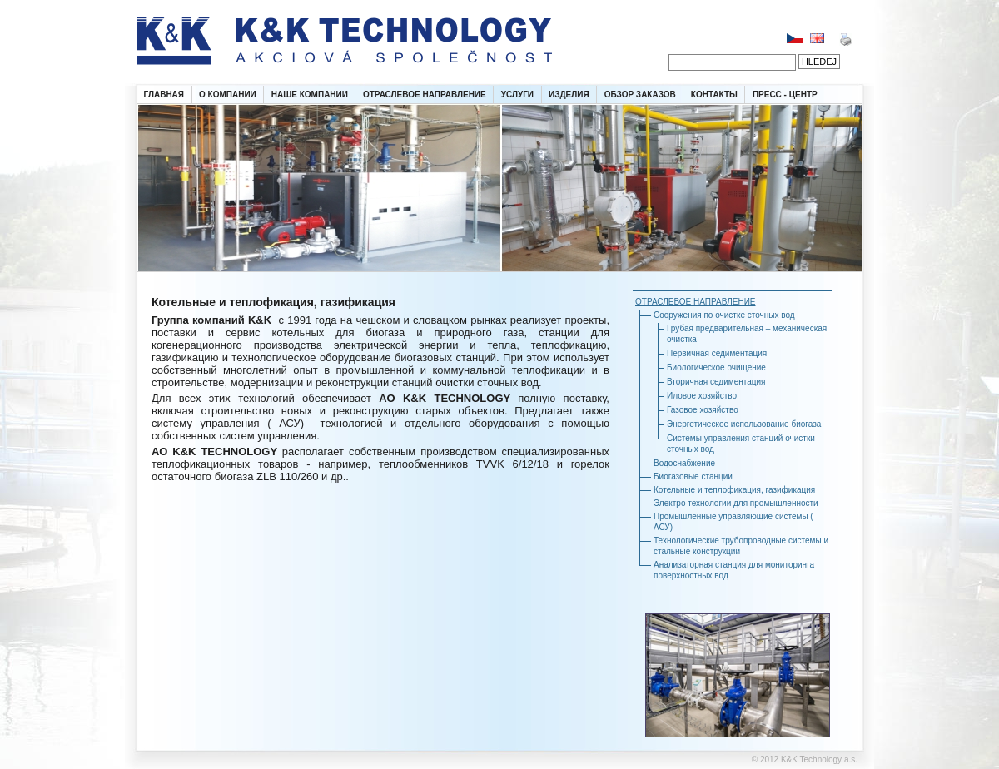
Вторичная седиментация (716, 381)
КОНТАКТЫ (714, 94)
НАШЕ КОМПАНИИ (309, 94)
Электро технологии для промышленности (736, 503)
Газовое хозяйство (702, 409)
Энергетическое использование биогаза (744, 424)
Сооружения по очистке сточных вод (724, 315)
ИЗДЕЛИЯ (569, 94)
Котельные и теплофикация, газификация (734, 489)
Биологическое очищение (716, 367)
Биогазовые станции (693, 476)
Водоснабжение (684, 463)
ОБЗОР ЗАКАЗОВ (640, 94)
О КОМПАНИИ (227, 94)
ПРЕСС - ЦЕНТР (785, 94)
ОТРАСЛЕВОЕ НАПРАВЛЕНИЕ (424, 94)
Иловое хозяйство (702, 395)
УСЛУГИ (517, 94)
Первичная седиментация (717, 353)
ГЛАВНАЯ (164, 94)
